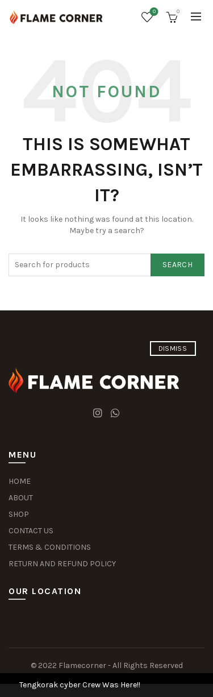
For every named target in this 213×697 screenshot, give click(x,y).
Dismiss (172, 348)
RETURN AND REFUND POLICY (62, 564)
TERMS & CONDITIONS (50, 547)
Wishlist (153, 12)
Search (177, 264)
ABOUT (21, 498)
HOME (20, 481)
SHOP (19, 514)
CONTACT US (31, 531)
